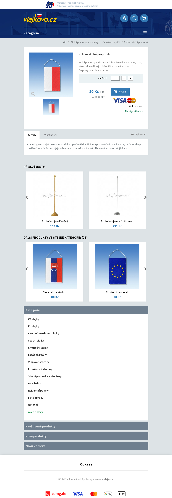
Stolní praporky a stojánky (45, 376)
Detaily (31, 135)
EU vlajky (33, 326)
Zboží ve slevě (35, 446)
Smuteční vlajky (38, 347)
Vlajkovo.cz (110, 479)
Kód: (131, 106)
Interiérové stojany (40, 369)
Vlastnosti (50, 135)
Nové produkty (35, 436)
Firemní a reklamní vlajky (43, 333)
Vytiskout (141, 134)
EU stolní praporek (117, 292)
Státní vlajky (36, 340)
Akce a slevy (35, 412)
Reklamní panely (38, 390)
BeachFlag (34, 383)
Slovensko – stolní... (55, 292)
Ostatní (33, 405)
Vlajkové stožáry (38, 362)
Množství (102, 78)
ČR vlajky (33, 319)
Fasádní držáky (37, 355)
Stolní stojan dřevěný (55, 221)
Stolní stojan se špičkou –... (117, 221)
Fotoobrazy (35, 397)
